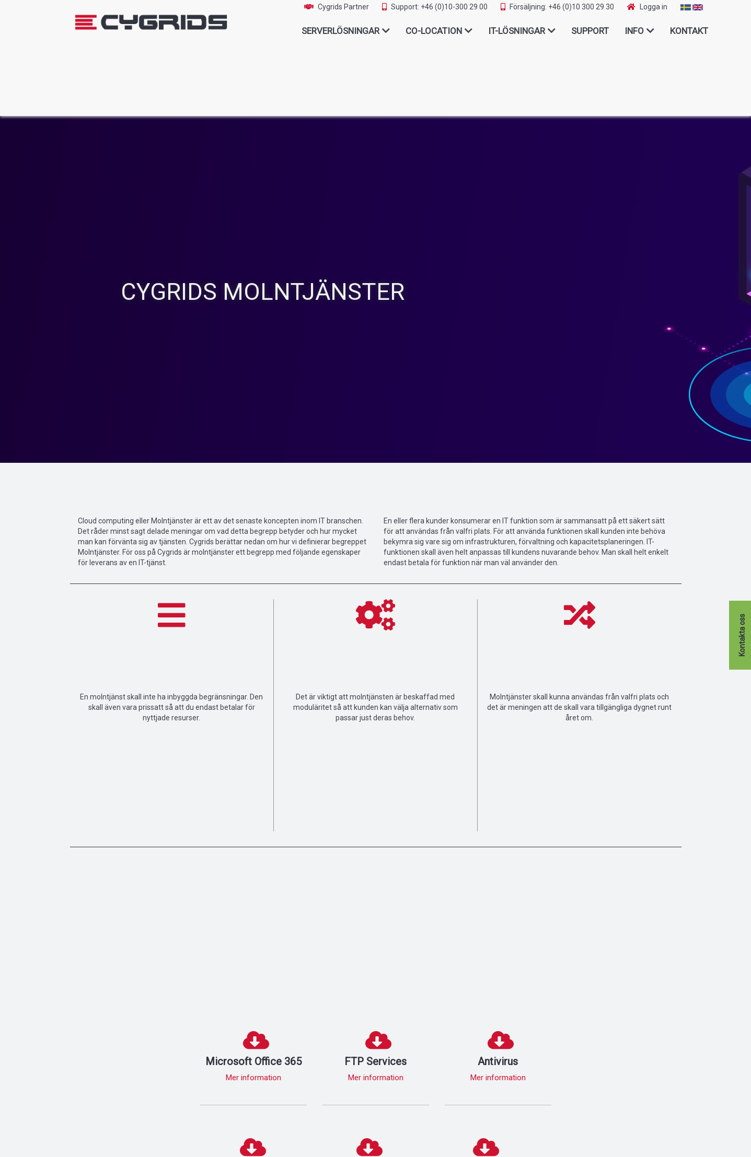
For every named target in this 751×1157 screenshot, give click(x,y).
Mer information (253, 1077)
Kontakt (689, 31)
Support (590, 31)
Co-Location (434, 31)
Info (634, 31)
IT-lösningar (516, 31)
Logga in (653, 7)
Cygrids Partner (343, 7)
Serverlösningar (340, 31)
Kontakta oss (742, 635)
